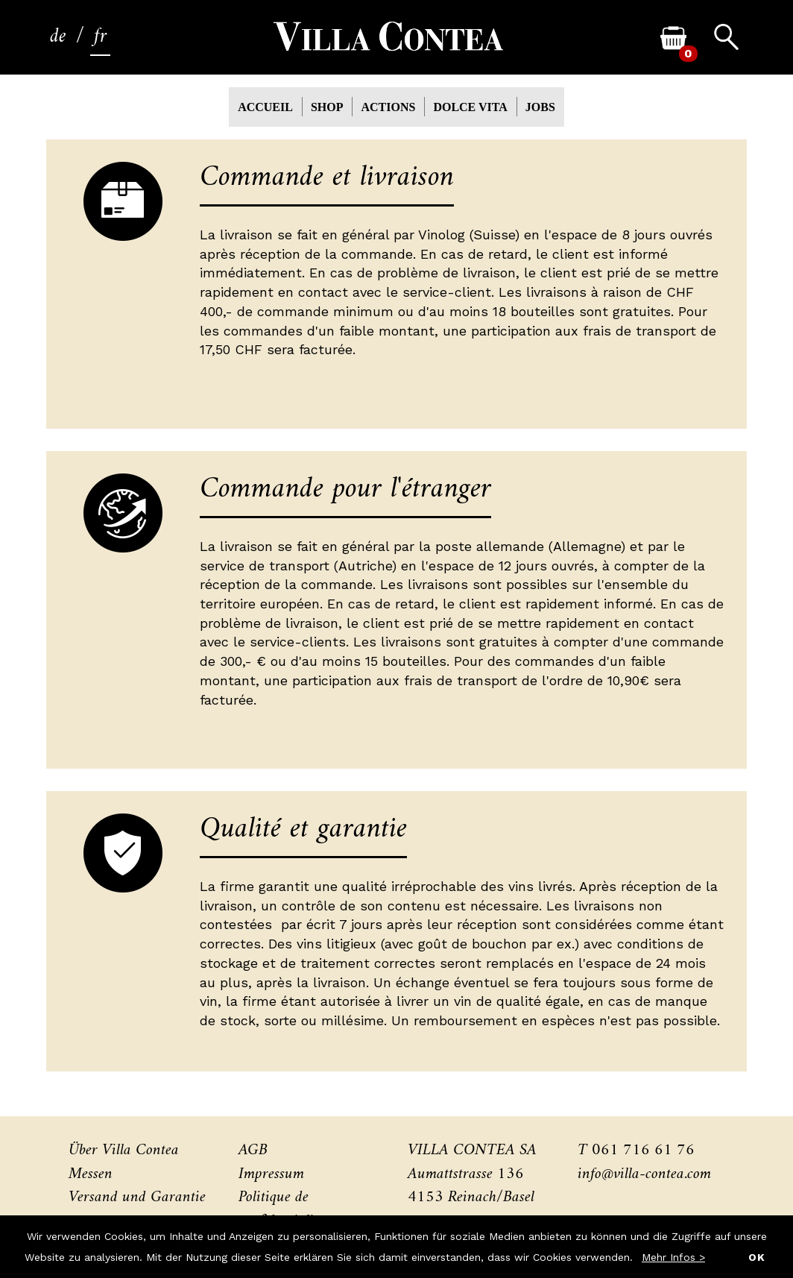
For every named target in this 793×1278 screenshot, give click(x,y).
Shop (327, 107)
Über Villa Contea (124, 1150)
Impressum (271, 1174)
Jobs (540, 107)
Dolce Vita (470, 107)
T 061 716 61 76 (636, 1150)
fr (100, 36)
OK (756, 1257)
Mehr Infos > (673, 1257)
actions (388, 107)
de (58, 36)
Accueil (265, 107)
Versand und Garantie (137, 1197)
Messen (91, 1174)
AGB (253, 1150)
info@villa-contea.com (644, 1174)
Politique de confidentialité (281, 1209)
